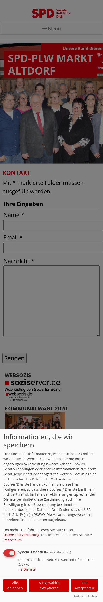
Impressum (12, 540)
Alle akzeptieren (84, 585)
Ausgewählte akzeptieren (49, 585)
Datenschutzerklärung (21, 535)
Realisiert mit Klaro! (86, 596)
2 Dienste (27, 569)
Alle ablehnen (15, 585)
